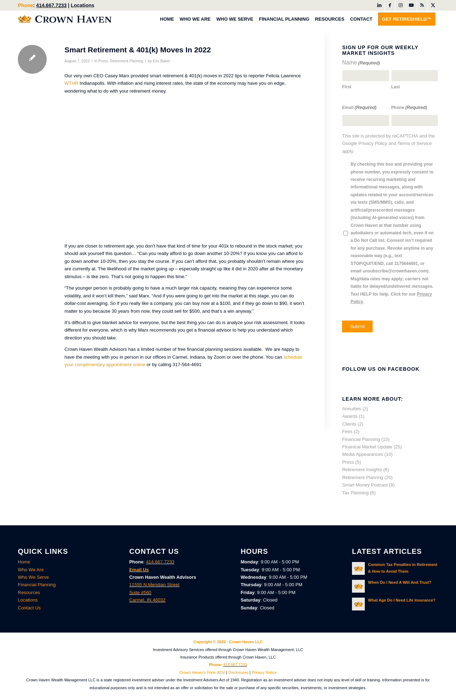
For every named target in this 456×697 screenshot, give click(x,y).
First (346, 86)
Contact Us (29, 607)
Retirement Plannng (126, 61)
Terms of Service (415, 143)
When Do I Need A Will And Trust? (399, 582)
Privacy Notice (264, 672)
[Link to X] (433, 5)
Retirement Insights (362, 469)
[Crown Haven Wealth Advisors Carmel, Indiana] (65, 19)
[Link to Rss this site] (422, 5)
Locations (82, 5)
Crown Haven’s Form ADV (202, 672)
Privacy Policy (372, 143)
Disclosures (238, 672)
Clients (349, 424)
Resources (29, 592)
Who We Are (31, 569)
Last (395, 86)
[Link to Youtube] (411, 5)
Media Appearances (362, 454)
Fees (347, 431)
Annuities (351, 408)
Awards (349, 416)
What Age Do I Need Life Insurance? (401, 600)
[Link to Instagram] (400, 5)
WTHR (71, 83)
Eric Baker (161, 61)
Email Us (139, 569)
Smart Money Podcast (365, 485)
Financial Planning (361, 439)
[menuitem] (167, 19)
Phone (409, 107)
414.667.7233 (51, 5)
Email (359, 107)
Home (24, 562)
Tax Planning (355, 492)
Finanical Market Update (367, 446)
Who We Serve (33, 577)
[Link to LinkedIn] (379, 5)
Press (103, 61)
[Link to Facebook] (390, 5)
